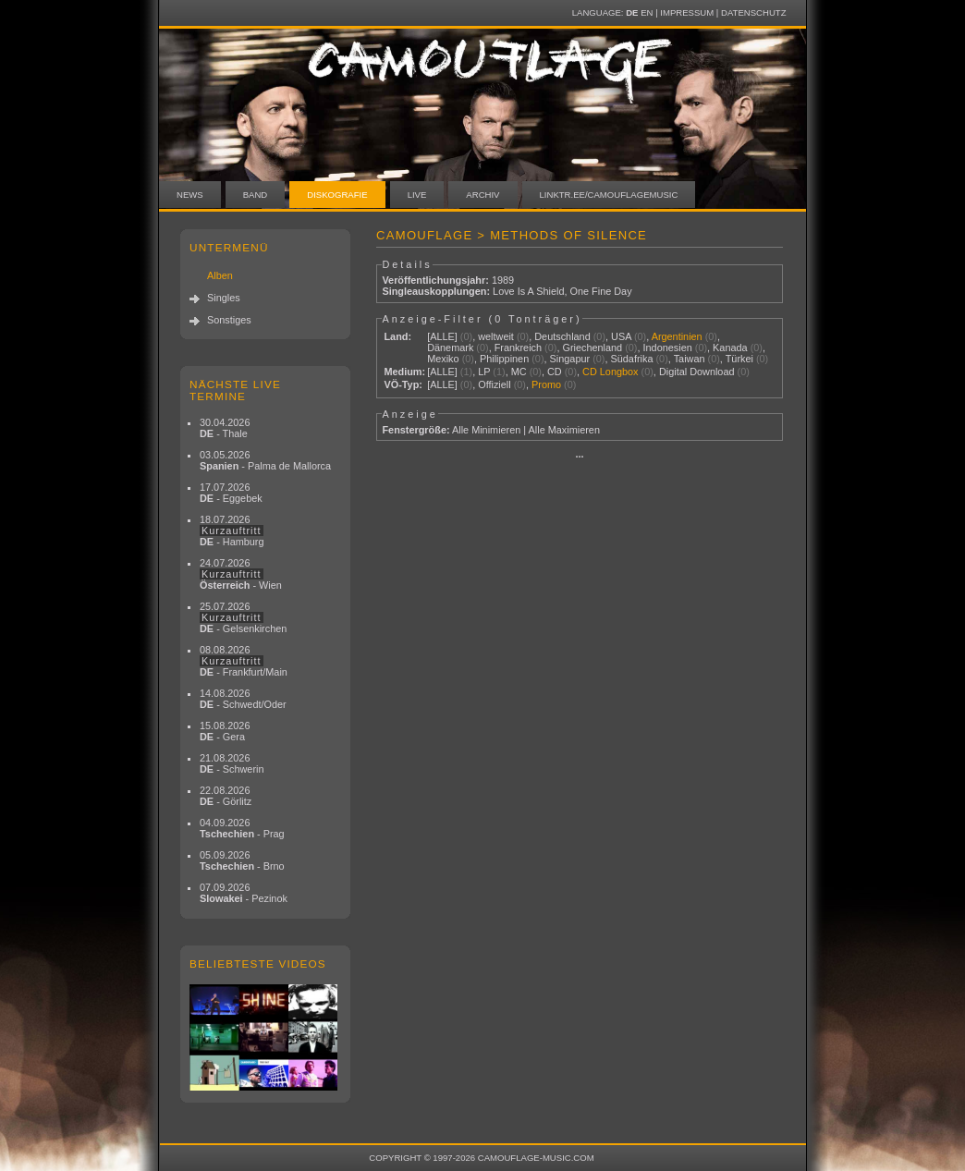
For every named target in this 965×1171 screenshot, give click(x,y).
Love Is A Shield (528, 291)
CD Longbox (610, 371)
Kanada (730, 347)
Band (255, 194)
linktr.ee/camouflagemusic (609, 194)
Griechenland (592, 347)
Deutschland (562, 336)
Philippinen (504, 358)
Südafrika (632, 358)
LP (484, 371)
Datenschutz (753, 12)
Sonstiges (229, 319)
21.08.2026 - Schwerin (232, 763)
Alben (220, 275)
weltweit (496, 336)
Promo (546, 384)
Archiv (482, 194)
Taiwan (689, 358)
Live (417, 194)
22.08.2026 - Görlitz (225, 796)
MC (519, 371)
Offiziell (494, 384)
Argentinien (677, 336)
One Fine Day (601, 291)
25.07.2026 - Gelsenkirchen (243, 617)
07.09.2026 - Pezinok (243, 893)
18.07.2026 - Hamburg (232, 530)
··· (579, 456)
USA (621, 336)
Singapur (570, 358)
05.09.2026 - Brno (242, 860)
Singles (223, 297)
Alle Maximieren (564, 429)
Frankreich (518, 347)
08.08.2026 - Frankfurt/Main (243, 660)
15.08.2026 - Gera (225, 731)
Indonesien (667, 347)
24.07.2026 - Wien (241, 574)
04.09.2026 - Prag (242, 828)
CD (554, 371)
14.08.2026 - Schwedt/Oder (243, 699)
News (190, 194)
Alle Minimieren (486, 429)
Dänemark (450, 347)
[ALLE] (442, 336)
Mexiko (442, 358)
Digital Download (697, 371)
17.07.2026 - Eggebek (231, 493)
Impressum (687, 12)
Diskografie (337, 194)
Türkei (739, 358)
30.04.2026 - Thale (225, 428)
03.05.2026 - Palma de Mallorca (265, 460)
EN (647, 12)
